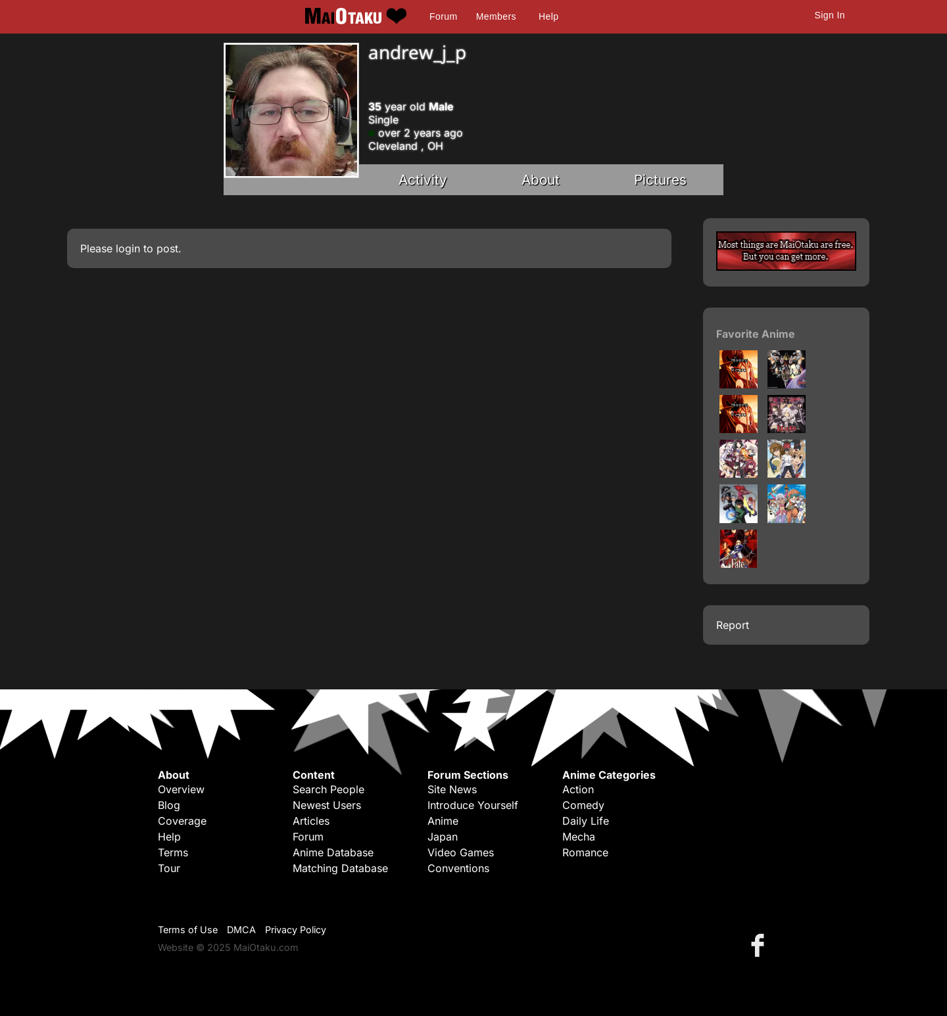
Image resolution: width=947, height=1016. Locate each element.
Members (496, 16)
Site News (452, 789)
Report (732, 625)
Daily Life (585, 820)
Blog (169, 805)
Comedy (583, 805)
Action (578, 789)
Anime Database (333, 852)
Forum (443, 16)
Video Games (460, 852)
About (541, 180)
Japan (442, 836)
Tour (169, 868)
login (128, 248)
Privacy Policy (295, 929)
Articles (311, 820)
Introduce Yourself (472, 805)
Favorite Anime (755, 333)
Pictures (660, 180)
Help (548, 16)
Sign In (830, 15)
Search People (328, 789)
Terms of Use (188, 929)
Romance (585, 852)
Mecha (578, 836)
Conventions (458, 868)
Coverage (182, 820)
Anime (442, 820)
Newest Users (327, 805)
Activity (423, 180)
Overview (181, 789)
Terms (173, 852)
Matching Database (340, 868)
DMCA (241, 929)
